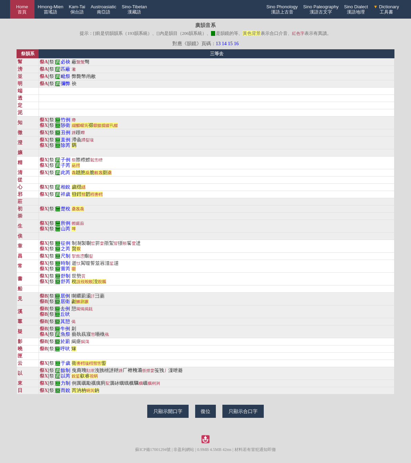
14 (224, 43)
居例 (65, 296)
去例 (65, 308)
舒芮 (65, 281)
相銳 (65, 187)
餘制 (65, 370)
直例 (65, 139)
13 (218, 43)
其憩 (65, 321)
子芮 (65, 165)
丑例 (65, 132)
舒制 (65, 276)
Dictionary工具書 (386, 9)
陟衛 (65, 125)
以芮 (65, 376)
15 (230, 43)
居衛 (65, 301)
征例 (65, 243)
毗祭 (65, 76)
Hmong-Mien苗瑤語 (50, 9)
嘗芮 (65, 268)
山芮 (65, 228)
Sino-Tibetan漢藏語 (134, 9)
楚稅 (65, 208)
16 (236, 43)
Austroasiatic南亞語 (103, 9)
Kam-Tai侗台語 (77, 9)
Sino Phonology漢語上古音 (282, 9)
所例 (65, 223)
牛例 (65, 328)
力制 (65, 383)
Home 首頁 (22, 9)
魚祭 (65, 334)
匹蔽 (65, 69)
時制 (65, 263)
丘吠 (65, 314)
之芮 (65, 248)
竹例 (65, 119)
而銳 (65, 390)
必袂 (65, 61)
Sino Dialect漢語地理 (356, 9)
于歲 (65, 363)
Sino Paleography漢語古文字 (321, 9)
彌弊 (65, 83)
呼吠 (65, 348)
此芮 (65, 172)
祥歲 (65, 194)
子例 (65, 159)
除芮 (65, 145)
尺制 (65, 256)
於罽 (65, 341)
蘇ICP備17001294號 (153, 449)
